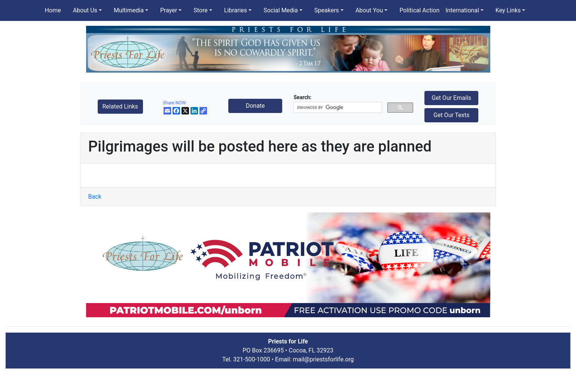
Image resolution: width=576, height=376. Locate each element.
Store (200, 10)
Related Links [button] (120, 106)
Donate (255, 105)
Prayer (168, 10)
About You (369, 10)
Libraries (235, 10)
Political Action (419, 10)
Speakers (326, 10)
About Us (85, 10)
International (462, 10)
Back (94, 196)
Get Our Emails (451, 97)
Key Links (508, 10)
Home (53, 10)
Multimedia (129, 10)
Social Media (280, 10)
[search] (337, 107)
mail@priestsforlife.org (323, 359)
